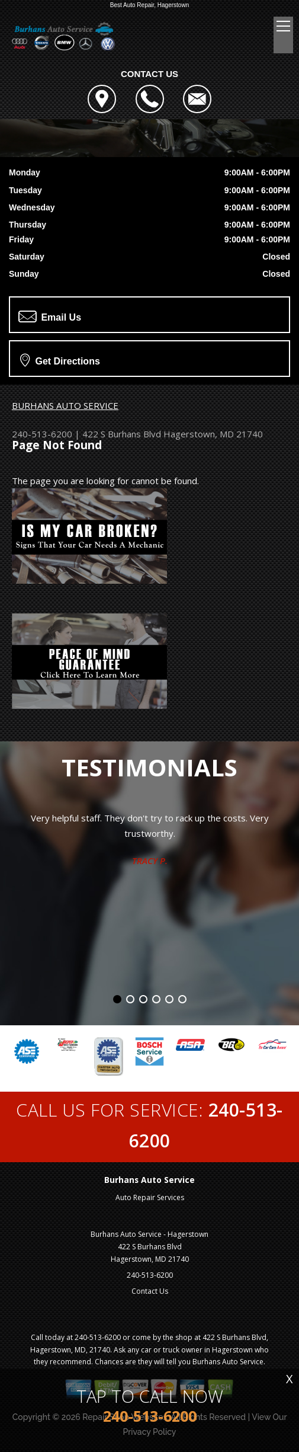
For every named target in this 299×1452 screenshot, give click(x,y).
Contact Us (149, 1291)
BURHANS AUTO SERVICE (65, 405)
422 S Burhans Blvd (121, 434)
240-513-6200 (42, 434)
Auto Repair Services (149, 1197)
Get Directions (60, 359)
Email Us (49, 316)
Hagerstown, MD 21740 (213, 434)
